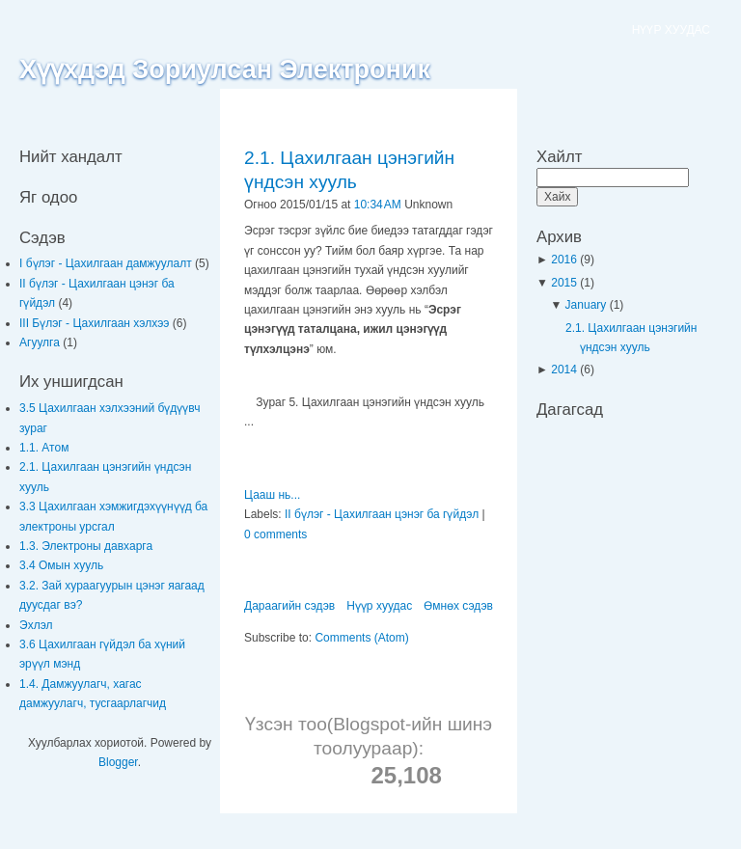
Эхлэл (36, 625)
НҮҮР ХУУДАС (671, 30)
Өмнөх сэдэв (458, 606)
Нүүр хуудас (379, 606)
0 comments (275, 534)
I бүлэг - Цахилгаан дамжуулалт (107, 263)
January (587, 305)
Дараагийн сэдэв (289, 606)
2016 (565, 259)
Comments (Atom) (361, 637)
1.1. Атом (44, 447)
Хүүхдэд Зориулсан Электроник (224, 69)
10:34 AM (377, 204)
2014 (565, 369)
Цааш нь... (272, 495)
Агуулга (41, 342)
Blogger (118, 762)
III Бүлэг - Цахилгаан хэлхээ (96, 323)
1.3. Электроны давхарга (85, 546)
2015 (565, 282)
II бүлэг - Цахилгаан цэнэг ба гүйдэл (382, 514)
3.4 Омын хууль (61, 565)
